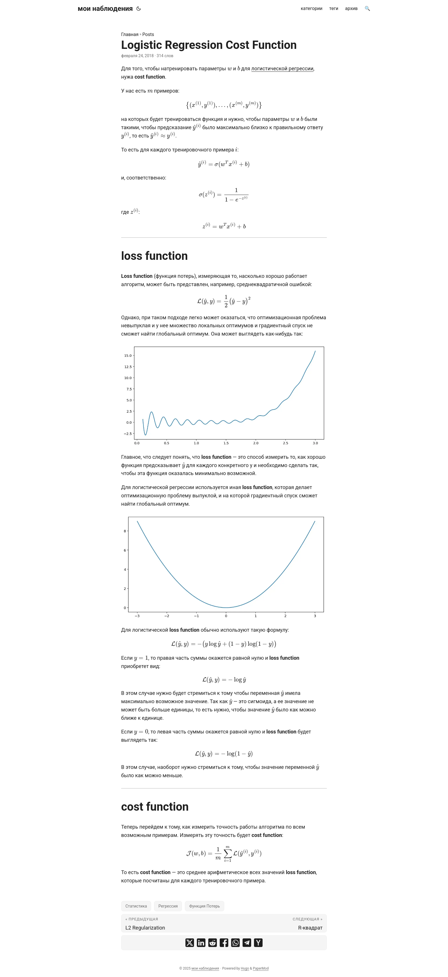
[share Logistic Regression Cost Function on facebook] (224, 942)
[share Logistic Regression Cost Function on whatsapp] (235, 942)
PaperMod (261, 968)
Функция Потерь (204, 906)
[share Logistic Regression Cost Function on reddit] (212, 942)
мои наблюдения (105, 9)
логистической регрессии (282, 68)
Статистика (136, 906)
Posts (148, 34)
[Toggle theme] (138, 8)
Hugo (245, 968)
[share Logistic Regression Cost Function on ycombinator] (258, 942)
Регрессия (168, 906)
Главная (130, 34)
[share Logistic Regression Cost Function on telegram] (247, 942)
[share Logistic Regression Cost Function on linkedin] (201, 942)
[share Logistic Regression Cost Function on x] (189, 942)
